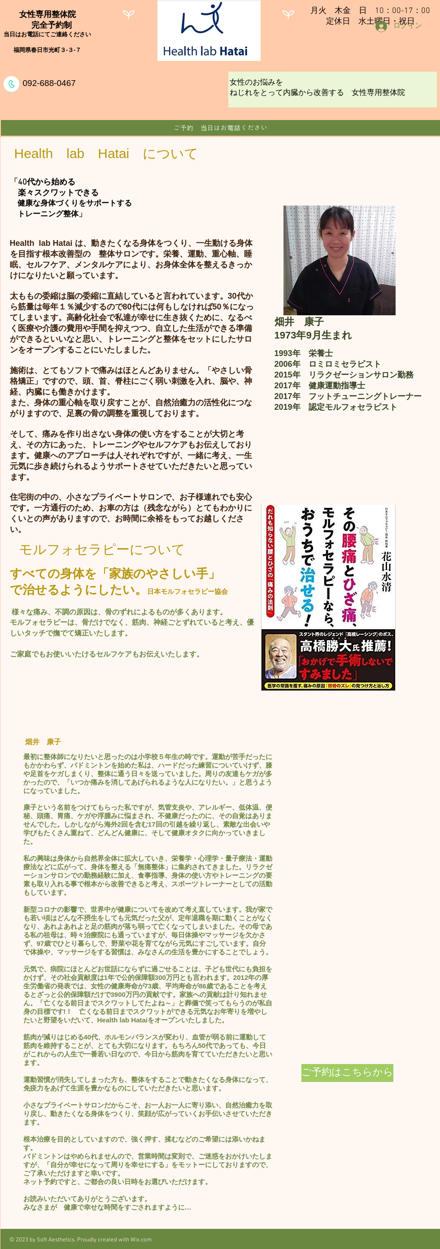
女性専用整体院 (47, 14)
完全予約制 (47, 25)
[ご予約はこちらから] (347, 1073)
